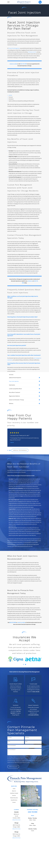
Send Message (13, 766)
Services (14, 795)
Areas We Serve (14, 800)
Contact (14, 802)
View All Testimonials (20, 450)
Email (26, 741)
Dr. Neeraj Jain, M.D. (32, 52)
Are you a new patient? (12, 745)
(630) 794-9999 (32, 812)
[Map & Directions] (16, 819)
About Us (14, 791)
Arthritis (10, 95)
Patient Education (14, 797)
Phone (9, 741)
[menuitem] (24, 377)
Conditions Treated (14, 793)
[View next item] (10, 450)
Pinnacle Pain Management (14, 48)
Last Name (27, 737)
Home (14, 788)
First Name (10, 737)
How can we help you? (12, 749)
